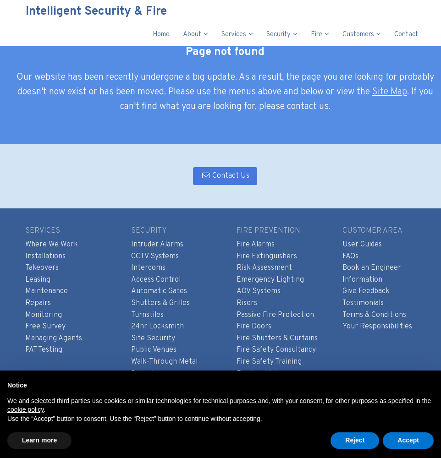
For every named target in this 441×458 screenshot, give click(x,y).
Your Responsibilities (377, 326)
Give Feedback (366, 291)
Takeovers (42, 268)
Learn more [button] (39, 440)
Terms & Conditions (374, 315)
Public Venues (153, 349)
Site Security (153, 338)
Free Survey (45, 326)
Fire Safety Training (269, 361)
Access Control (156, 279)
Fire (316, 34)
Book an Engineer (371, 268)
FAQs (350, 256)
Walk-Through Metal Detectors (164, 367)
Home (161, 34)
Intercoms (148, 268)
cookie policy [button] (25, 409)
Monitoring (43, 315)
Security (278, 34)
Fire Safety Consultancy (276, 349)
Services (233, 34)
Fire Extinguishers (267, 256)
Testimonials (363, 303)
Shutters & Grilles (160, 303)
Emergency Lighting (270, 279)
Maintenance (46, 291)
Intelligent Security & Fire (90, 11)
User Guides (362, 244)
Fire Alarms (256, 244)
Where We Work (51, 244)
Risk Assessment (264, 268)
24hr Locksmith (157, 326)
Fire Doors (254, 326)
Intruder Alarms (157, 244)
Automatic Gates (159, 291)
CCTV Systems (155, 256)
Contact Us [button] (225, 175)
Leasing (37, 279)
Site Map (389, 92)
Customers (358, 34)
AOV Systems (259, 291)
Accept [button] (408, 440)
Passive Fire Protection (275, 315)
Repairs (38, 303)
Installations (45, 256)
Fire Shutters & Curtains (277, 338)
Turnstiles (147, 315)
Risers (247, 303)
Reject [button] (354, 440)
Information (362, 279)
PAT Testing (43, 349)
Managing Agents (53, 338)
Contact (406, 34)
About (192, 34)
